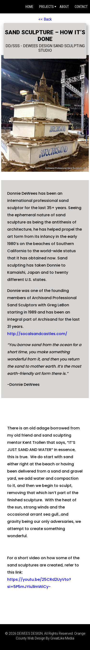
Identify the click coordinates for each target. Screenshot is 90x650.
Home (29, 7)
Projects (46, 7)
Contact (81, 7)
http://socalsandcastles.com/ (37, 333)
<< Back (45, 19)
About (64, 7)
